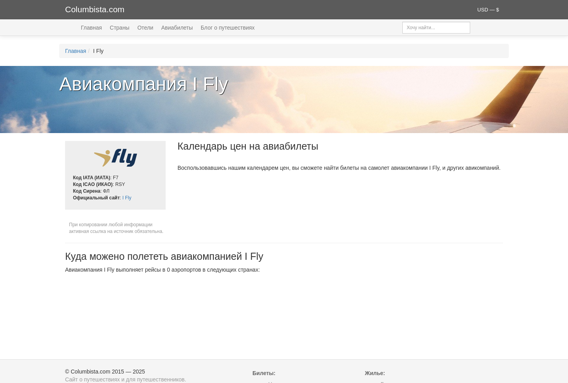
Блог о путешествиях (228, 27)
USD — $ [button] (488, 10)
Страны (119, 27)
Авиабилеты (177, 27)
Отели (145, 27)
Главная (91, 27)
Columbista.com (95, 9)
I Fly (126, 198)
